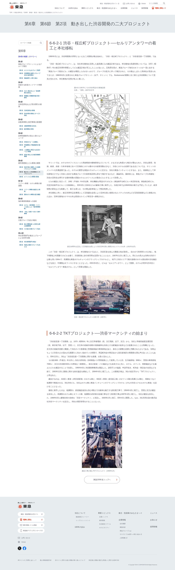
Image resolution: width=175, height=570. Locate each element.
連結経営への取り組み (31, 78)
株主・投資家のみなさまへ (107, 8)
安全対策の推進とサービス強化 (32, 114)
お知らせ (153, 520)
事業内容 (123, 527)
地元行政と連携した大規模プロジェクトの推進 (32, 168)
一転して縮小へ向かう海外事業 (32, 212)
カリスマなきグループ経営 (32, 70)
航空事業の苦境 (28, 129)
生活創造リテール (105, 524)
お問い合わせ (130, 3)
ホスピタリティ (104, 527)
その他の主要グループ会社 (32, 229)
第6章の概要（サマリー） (28, 56)
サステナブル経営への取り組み (131, 534)
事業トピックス (87, 8)
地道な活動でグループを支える (32, 245)
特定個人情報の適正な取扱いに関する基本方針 (104, 560)
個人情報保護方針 (46, 560)
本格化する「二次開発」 (31, 142)
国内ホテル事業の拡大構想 (32, 194)
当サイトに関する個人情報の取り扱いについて (70, 560)
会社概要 (123, 524)
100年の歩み (73, 8)
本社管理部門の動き (30, 242)
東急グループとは (125, 531)
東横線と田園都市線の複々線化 (32, 96)
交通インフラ (103, 517)
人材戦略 (124, 538)
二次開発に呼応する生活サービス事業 (32, 150)
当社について (60, 8)
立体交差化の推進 (29, 110)
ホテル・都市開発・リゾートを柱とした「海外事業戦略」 (32, 206)
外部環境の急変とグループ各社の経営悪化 (32, 74)
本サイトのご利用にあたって (27, 560)
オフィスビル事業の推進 (31, 177)
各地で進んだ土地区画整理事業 (32, 155)
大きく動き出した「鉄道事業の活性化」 (32, 92)
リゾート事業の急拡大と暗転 (32, 190)
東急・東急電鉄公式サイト (110, 4)
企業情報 (124, 8)
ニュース (134, 8)
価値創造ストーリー (82, 517)
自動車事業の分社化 (30, 126)
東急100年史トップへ (102, 480)
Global (143, 3)
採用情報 (144, 8)
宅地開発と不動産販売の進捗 (32, 146)
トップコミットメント (83, 520)
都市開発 (102, 520)
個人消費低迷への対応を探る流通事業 (32, 225)
